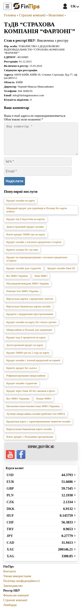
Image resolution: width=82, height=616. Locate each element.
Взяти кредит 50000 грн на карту (25, 239)
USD (10, 480)
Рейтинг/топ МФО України (22, 296)
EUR (10, 487)
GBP (10, 494)
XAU (10, 554)
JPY (10, 541)
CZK (10, 507)
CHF (10, 527)
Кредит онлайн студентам (21, 388)
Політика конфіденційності (21, 586)
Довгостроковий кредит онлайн (25, 232)
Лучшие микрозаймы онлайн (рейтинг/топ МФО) (35, 419)
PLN (10, 500)
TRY (10, 534)
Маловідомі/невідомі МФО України (27, 288)
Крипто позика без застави (22, 254)
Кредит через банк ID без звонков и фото (30, 396)
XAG (10, 561)
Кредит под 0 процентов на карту (26, 342)
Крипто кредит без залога (21, 373)
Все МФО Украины (18, 403)
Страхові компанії (15, 605)
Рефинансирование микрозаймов (25, 380)
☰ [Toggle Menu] (7, 6)
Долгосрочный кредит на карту (24, 350)
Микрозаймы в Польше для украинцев (29, 335)
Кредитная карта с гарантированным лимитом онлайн (38, 426)
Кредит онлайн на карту (20, 205)
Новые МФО (43, 403)
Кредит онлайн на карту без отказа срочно (31, 327)
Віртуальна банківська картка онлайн (28, 311)
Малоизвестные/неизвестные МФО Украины (33, 411)
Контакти (9, 576)
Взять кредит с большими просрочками (29, 442)
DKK (10, 514)
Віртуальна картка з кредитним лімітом (29, 304)
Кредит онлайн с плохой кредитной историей (33, 365)
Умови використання (17, 581)
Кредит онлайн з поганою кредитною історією (33, 247)
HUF (10, 521)
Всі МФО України (17, 281)
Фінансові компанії (16, 600)
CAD (10, 548)
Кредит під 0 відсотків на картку (25, 224)
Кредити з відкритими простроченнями (29, 319)
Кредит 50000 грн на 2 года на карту (27, 358)
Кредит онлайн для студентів (23, 273)
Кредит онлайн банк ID (61, 273)
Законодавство (13, 591)
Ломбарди (10, 610)
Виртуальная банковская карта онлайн (29, 434)
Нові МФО (40, 281)
